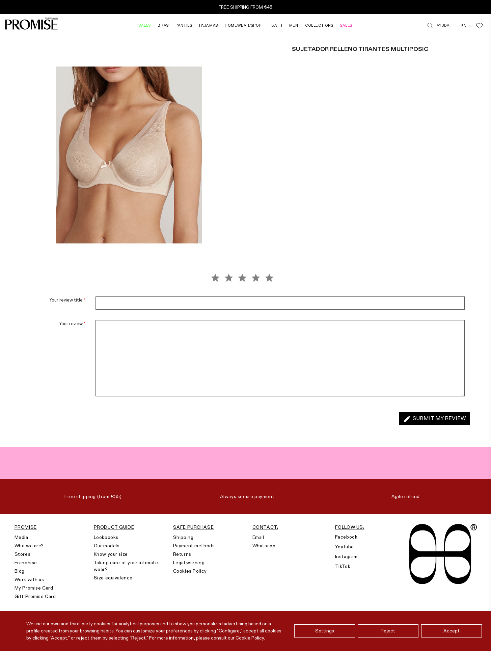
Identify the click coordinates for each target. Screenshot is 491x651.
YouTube (344, 547)
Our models (107, 546)
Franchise (26, 562)
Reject (388, 631)
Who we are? (29, 546)
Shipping (183, 537)
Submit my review (434, 419)
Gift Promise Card (35, 596)
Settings (324, 631)
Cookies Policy (190, 571)
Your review (72, 323)
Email (258, 537)
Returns (182, 554)
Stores (23, 554)
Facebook (346, 537)
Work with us (29, 579)
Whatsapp (264, 546)
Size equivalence (113, 578)
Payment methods (194, 546)
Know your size (111, 554)
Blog (20, 571)
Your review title (67, 300)
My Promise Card (34, 588)
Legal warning (189, 562)
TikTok (343, 566)
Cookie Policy (250, 638)
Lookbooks (106, 537)
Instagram (346, 556)
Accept (451, 631)
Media (21, 537)
